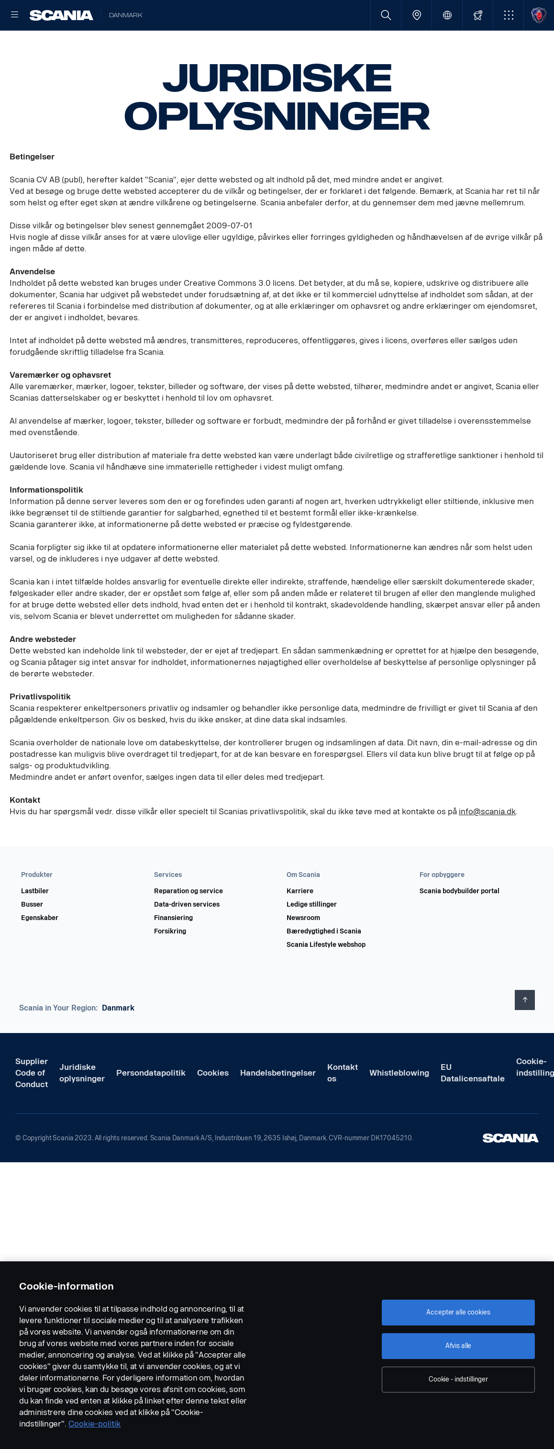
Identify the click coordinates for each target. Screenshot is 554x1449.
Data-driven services (187, 935)
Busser (32, 935)
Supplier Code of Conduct (31, 1104)
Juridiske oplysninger (82, 1103)
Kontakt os (342, 1103)
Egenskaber (39, 949)
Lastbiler (35, 922)
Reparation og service (188, 922)
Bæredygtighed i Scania (324, 962)
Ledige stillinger (312, 935)
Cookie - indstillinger (458, 1379)
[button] (508, 15)
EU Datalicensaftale (473, 1103)
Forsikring (170, 962)
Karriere (300, 922)
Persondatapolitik (151, 1103)
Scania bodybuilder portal (459, 922)
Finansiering (173, 949)
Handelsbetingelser (278, 1103)
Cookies (213, 1103)
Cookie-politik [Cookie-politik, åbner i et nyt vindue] (94, 1423)
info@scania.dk (487, 842)
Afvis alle (458, 1346)
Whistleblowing (399, 1103)
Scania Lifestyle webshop (326, 975)
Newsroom (303, 949)
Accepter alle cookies (458, 1312)
